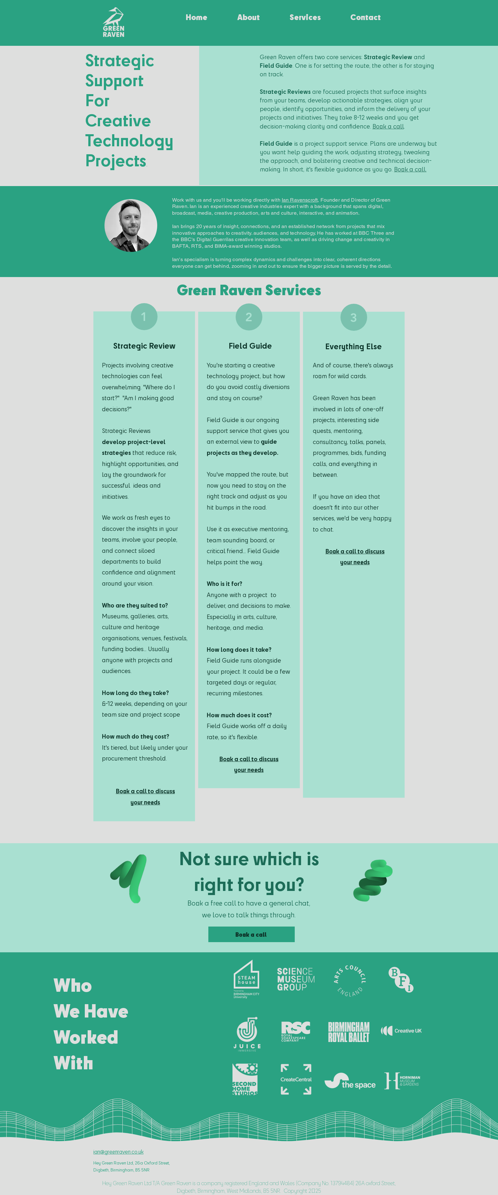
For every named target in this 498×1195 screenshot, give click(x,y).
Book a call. (410, 169)
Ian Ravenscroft (300, 200)
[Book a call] (251, 934)
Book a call (388, 126)
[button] (305, 14)
